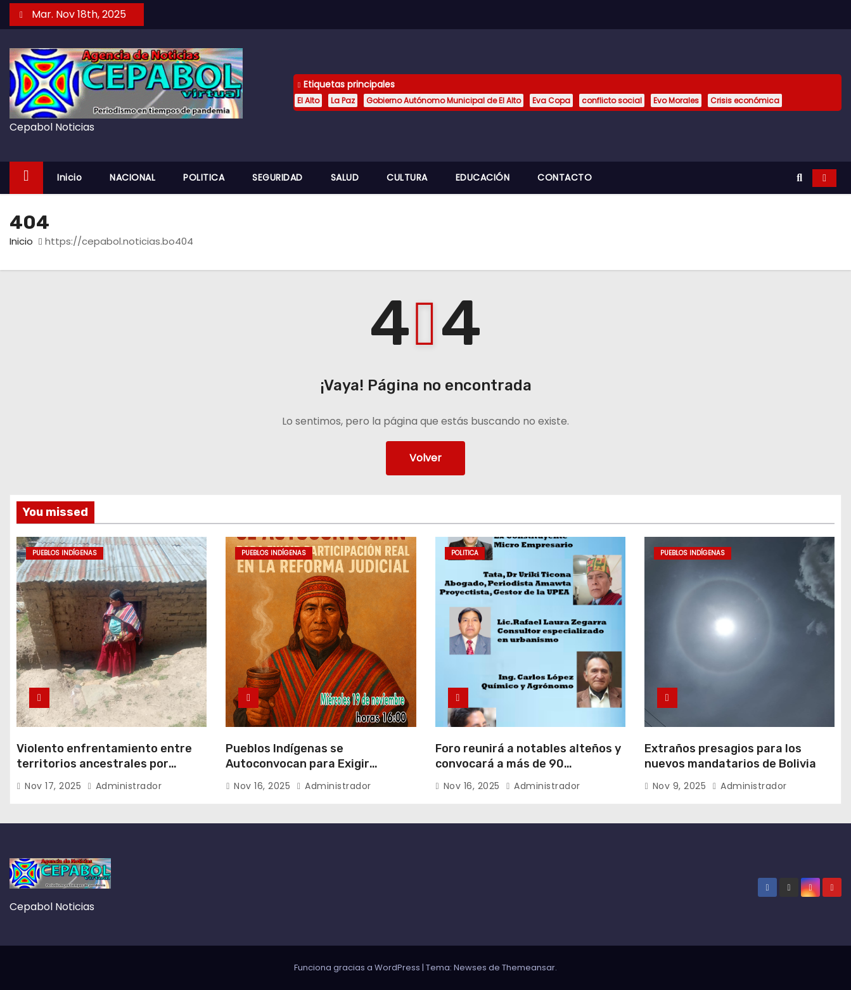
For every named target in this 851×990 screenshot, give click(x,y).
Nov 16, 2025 (263, 786)
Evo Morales (676, 100)
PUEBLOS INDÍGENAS (64, 553)
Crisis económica (744, 100)
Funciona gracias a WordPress (358, 967)
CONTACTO (564, 177)
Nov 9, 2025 (681, 786)
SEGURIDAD (277, 177)
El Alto (308, 100)
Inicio (69, 177)
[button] (799, 177)
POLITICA (203, 177)
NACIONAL (132, 177)
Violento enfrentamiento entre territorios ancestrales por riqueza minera (104, 764)
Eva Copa (551, 100)
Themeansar (528, 967)
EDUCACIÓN (483, 177)
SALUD (345, 177)
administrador (124, 786)
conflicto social (612, 100)
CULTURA (407, 177)
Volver (425, 458)
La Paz (343, 100)
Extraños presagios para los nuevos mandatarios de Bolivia (730, 756)
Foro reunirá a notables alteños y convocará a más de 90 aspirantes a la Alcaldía (528, 764)
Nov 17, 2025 (54, 786)
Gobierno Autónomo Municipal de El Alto (443, 100)
